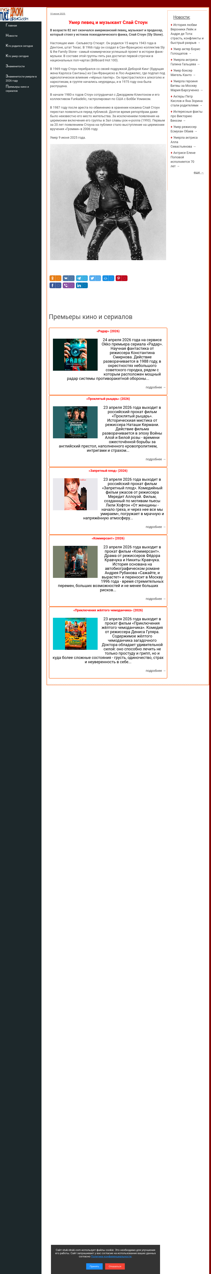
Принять (94, 1266)
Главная (16, 25)
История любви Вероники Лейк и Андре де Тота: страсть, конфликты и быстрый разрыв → (187, 34)
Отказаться (115, 1266)
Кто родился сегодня (24, 45)
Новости (16, 35)
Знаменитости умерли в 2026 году (26, 78)
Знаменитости (20, 66)
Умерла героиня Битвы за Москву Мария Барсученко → (187, 85)
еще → (199, 172)
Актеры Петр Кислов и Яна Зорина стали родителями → (187, 100)
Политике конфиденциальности (111, 1256)
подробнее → (156, 387)
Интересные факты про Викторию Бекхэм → (187, 116)
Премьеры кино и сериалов (22, 88)
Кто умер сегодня (22, 55)
